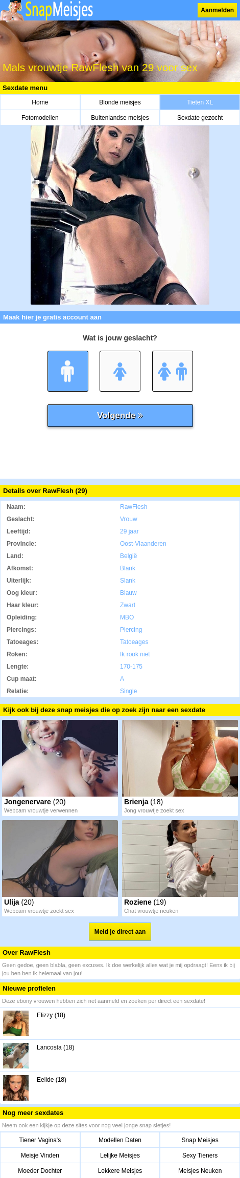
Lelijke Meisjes (120, 1155)
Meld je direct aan (120, 931)
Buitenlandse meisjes (120, 117)
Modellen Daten (120, 1140)
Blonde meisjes (119, 102)
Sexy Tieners (200, 1155)
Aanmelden (217, 10)
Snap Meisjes (200, 1140)
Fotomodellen (40, 117)
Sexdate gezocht (200, 117)
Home (40, 102)
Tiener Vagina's (40, 1140)
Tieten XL (200, 102)
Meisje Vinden (40, 1155)
